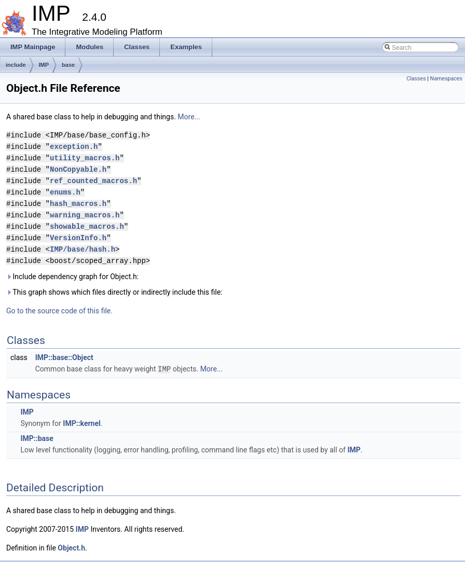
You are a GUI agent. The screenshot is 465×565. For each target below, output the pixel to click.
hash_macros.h (78, 204)
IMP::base (36, 438)
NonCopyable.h (78, 169)
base (68, 65)
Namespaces (446, 78)
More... (188, 117)
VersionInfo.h (78, 238)
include (16, 65)
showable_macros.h (87, 226)
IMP (44, 65)
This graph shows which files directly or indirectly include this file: (114, 292)
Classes (416, 78)
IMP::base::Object (64, 357)
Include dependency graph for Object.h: (72, 276)
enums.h (65, 192)
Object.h (71, 547)
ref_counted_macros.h (93, 181)
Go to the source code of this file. (59, 311)
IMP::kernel (81, 423)
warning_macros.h (84, 215)
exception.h (74, 146)
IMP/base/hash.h (82, 249)
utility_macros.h (84, 158)
